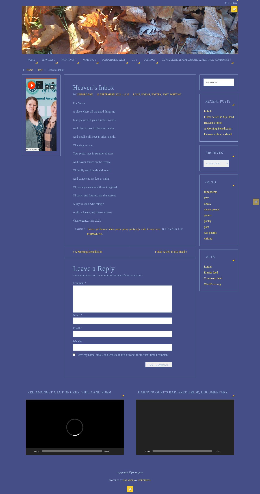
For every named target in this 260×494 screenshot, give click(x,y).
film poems (210, 191)
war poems (210, 232)
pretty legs (134, 229)
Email (77, 328)
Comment (79, 283)
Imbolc (208, 111)
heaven (103, 229)
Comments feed (213, 278)
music (207, 203)
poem (118, 229)
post (165, 94)
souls (143, 229)
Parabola (129, 480)
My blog (231, 2)
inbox (111, 229)
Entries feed (211, 272)
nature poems (212, 209)
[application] (75, 427)
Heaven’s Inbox (213, 122)
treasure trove (154, 229)
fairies (91, 229)
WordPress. (144, 480)
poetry (156, 94)
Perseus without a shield (218, 134)
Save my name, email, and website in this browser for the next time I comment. (123, 354)
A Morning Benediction (87, 251)
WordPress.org (212, 284)
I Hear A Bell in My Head (171, 251)
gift (97, 229)
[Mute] (113, 451)
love (40, 69)
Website (77, 341)
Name (77, 315)
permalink (94, 234)
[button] (75, 427)
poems (145, 94)
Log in (208, 266)
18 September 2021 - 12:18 (113, 94)
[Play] (30, 451)
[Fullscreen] (119, 451)
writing (175, 94)
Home (30, 69)
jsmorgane (85, 94)
